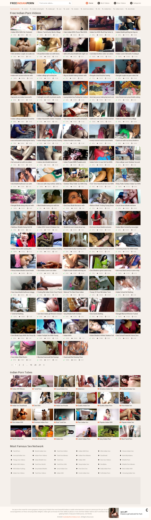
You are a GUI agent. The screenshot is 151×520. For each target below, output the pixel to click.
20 (35, 365)
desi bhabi (130, 9)
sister (24, 9)
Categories (135, 3)
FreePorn (22, 3)
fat (97, 9)
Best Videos (103, 3)
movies (75, 9)
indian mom (118, 9)
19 (31, 365)
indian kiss (106, 9)
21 (40, 365)
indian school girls (36, 9)
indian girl (50, 9)
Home (89, 3)
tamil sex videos (87, 9)
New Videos (120, 3)
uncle (66, 9)
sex (58, 9)
